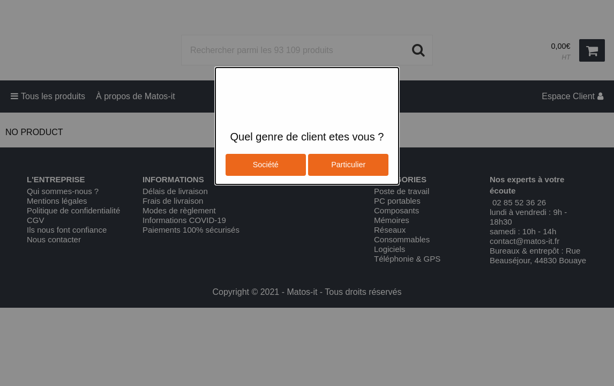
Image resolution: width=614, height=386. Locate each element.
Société (266, 164)
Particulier (348, 164)
